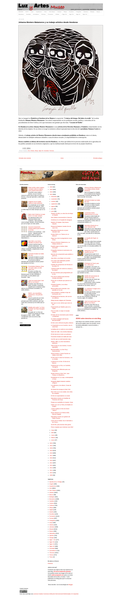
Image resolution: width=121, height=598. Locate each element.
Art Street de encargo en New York (60, 389)
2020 (51, 448)
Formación (50, 14)
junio (52, 211)
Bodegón (51, 496)
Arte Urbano (52, 11)
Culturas (59, 11)
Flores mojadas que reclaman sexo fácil (62, 427)
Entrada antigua (97, 158)
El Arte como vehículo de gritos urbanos (62, 323)
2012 (51, 467)
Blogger (70, 584)
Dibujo (65, 11)
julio (52, 209)
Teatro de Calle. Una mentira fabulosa (61, 331)
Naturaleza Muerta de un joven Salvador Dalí (59, 231)
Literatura (85, 11)
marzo (53, 435)
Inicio (62, 158)
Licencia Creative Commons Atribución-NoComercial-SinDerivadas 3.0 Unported (55, 594)
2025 (51, 189)
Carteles (51, 501)
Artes (45, 11)
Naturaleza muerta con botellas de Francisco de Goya (60, 398)
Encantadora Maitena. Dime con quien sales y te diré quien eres (36, 268)
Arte (29, 150)
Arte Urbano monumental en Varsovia (61, 217)
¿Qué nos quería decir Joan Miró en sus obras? (36, 281)
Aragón (51, 484)
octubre (53, 201)
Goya (50, 522)
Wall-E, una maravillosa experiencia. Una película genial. (35, 294)
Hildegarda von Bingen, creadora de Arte (90, 251)
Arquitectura (39, 11)
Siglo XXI (85, 14)
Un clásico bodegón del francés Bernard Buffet (59, 319)
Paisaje (51, 537)
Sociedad (28, 14)
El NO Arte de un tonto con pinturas (61, 334)
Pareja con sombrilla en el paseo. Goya (62, 402)
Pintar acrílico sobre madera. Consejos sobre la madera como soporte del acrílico (36, 189)
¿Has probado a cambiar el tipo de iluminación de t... (60, 293)
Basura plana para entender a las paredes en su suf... (60, 289)
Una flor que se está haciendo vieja (61, 339)
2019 (51, 450)
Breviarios (52, 499)
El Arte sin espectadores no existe (60, 395)
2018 (51, 453)
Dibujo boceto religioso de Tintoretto (61, 300)
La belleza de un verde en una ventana (62, 329)
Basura (51, 494)
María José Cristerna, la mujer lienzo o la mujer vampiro (36, 215)
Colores (51, 503)
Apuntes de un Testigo (55, 481)
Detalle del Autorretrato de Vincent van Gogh (91, 276)
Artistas (57, 14)
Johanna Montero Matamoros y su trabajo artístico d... (60, 243)
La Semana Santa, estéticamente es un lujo (91, 213)
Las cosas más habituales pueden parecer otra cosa (60, 261)
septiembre (54, 204)
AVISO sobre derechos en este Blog (88, 318)
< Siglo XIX (64, 14)
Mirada (51, 529)
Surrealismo (36, 14)
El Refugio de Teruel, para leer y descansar (91, 264)
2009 (51, 475)
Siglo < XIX (52, 539)
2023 (51, 194)
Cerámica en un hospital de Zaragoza (61, 220)
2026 (51, 187)
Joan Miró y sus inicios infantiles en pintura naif (35, 241)
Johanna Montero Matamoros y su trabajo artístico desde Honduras (92, 189)
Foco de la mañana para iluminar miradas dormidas (60, 277)
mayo (53, 430)
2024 (51, 192)
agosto (53, 206)
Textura (51, 555)
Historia (51, 524)
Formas (51, 518)
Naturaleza (21, 14)
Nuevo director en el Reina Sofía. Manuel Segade (60, 413)
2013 (51, 465)
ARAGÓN (20, 11)
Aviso (32, 11)
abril (52, 432)
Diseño (51, 512)
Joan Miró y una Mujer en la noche (60, 258)
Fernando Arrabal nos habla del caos (61, 336)
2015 (51, 460)
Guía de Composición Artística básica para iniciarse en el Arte (36, 228)
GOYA (27, 11)
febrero (53, 437)
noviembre (54, 199)
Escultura (71, 11)
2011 (51, 470)
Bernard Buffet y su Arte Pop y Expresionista (59, 350)
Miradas (92, 11)
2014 (51, 463)
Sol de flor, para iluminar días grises (61, 424)
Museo (98, 11)
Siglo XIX (71, 14)
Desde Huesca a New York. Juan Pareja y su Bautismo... (60, 374)
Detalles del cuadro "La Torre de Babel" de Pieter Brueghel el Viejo (36, 309)
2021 (51, 445)
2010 (51, 472)
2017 (51, 455)
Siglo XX (78, 14)
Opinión (51, 535)
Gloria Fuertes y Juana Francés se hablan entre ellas (60, 354)
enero (53, 440)
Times (51, 557)
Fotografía (78, 11)
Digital (51, 509)
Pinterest (50, 563)
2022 (51, 443)
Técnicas (43, 14)
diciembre (54, 196)
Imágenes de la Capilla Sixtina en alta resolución (35, 202)
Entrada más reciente (25, 158)
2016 (51, 458)
